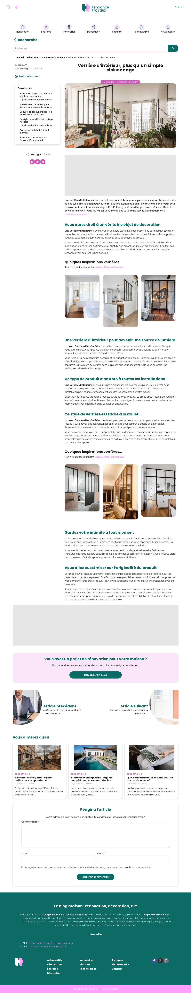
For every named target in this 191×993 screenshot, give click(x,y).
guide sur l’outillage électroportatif (48, 946)
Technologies (141, 29)
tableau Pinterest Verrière (109, 267)
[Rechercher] (173, 48)
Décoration (93, 29)
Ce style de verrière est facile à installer (36, 120)
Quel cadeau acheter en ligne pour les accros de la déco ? (150, 779)
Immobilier (69, 29)
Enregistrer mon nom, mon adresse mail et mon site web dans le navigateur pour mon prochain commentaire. (86, 867)
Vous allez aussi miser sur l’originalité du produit (33, 138)
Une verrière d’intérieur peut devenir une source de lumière (35, 105)
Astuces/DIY (168, 29)
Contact (179, 7)
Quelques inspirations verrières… (37, 99)
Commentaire (30, 822)
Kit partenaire (120, 964)
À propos (117, 960)
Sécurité (117, 29)
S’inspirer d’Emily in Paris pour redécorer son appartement (33, 779)
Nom (25, 853)
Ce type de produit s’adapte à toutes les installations (35, 113)
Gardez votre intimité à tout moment (34, 131)
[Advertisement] (120, 175)
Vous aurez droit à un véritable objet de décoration (35, 94)
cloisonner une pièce (76, 214)
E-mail (101, 853)
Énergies (46, 29)
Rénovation (22, 29)
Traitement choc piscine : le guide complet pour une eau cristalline (91, 779)
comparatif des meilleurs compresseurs (51, 943)
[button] (32, 161)
